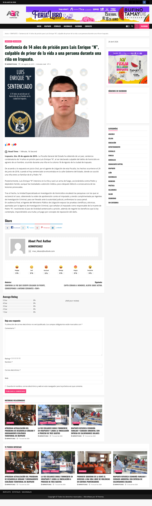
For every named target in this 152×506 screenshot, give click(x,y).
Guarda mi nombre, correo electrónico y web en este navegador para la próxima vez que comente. (45, 386)
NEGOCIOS (111, 181)
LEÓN (110, 172)
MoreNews (88, 497)
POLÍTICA (111, 185)
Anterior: (29, 285)
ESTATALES (57, 26)
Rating (8, 358)
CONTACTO (88, 26)
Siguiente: (78, 284)
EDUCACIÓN (112, 142)
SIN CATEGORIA (113, 202)
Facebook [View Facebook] (141, 26)
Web (6, 378)
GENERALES (112, 160)
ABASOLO (111, 134)
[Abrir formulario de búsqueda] (132, 26)
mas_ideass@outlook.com (41, 251)
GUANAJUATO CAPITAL (115, 164)
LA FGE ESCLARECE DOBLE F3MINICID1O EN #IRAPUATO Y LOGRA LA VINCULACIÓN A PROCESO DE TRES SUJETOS (53, 431)
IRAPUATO (47, 26)
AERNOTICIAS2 (12, 64)
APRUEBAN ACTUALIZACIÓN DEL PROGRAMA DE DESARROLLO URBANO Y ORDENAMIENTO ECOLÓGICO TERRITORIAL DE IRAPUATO (20, 432)
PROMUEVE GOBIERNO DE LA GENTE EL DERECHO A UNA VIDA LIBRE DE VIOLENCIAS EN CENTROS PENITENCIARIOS (93, 479)
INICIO (39, 26)
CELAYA (110, 138)
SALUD (110, 194)
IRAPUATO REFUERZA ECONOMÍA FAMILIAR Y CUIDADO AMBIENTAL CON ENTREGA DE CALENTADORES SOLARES (85, 431)
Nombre (9, 362)
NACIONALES (68, 26)
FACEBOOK (78, 26)
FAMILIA (111, 155)
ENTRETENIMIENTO (114, 147)
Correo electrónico (13, 370)
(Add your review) (72, 301)
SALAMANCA (112, 190)
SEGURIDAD (17, 41)
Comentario (10, 328)
